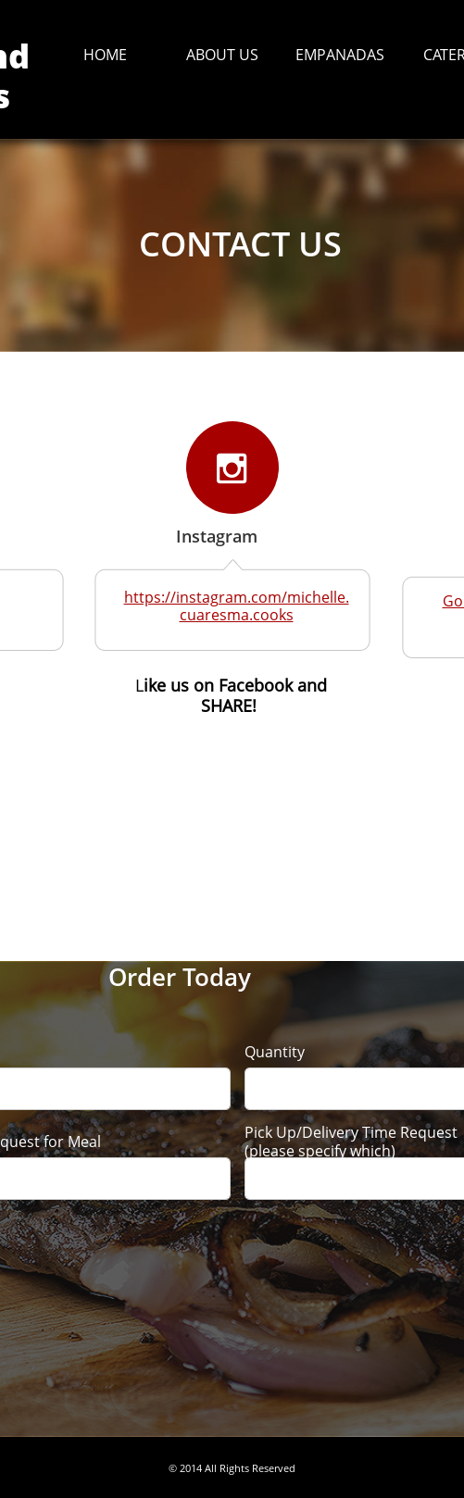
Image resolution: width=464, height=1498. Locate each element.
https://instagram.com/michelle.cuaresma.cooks (236, 606)
